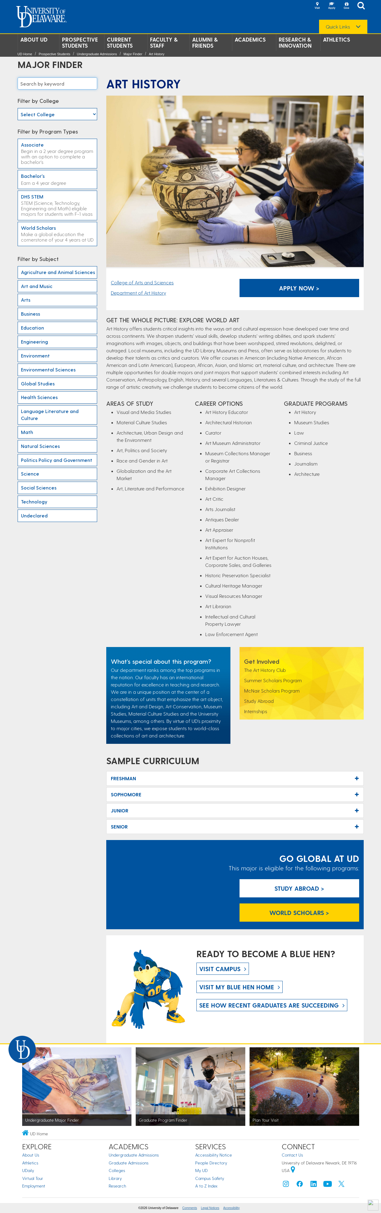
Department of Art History (138, 293)
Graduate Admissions (128, 1162)
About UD (33, 39)
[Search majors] (57, 83)
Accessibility (231, 1208)
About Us (30, 1154)
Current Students (120, 42)
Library (115, 1178)
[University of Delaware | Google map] (293, 1170)
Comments (189, 1208)
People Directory (211, 1162)
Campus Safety (209, 1178)
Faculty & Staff (164, 42)
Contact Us (292, 1154)
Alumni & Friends (205, 42)
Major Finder (133, 54)
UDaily (28, 1170)
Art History (156, 54)
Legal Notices (210, 1208)
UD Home (25, 54)
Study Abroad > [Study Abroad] (299, 888)
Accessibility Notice (213, 1154)
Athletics (336, 39)
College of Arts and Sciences (142, 282)
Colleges (117, 1170)
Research (117, 1185)
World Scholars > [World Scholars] (299, 912)
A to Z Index (206, 1185)
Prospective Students (80, 42)
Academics (250, 39)
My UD (201, 1170)
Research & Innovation (295, 42)
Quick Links (338, 26)
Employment (33, 1185)
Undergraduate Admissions (97, 54)
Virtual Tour (32, 1178)
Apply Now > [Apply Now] (299, 288)
